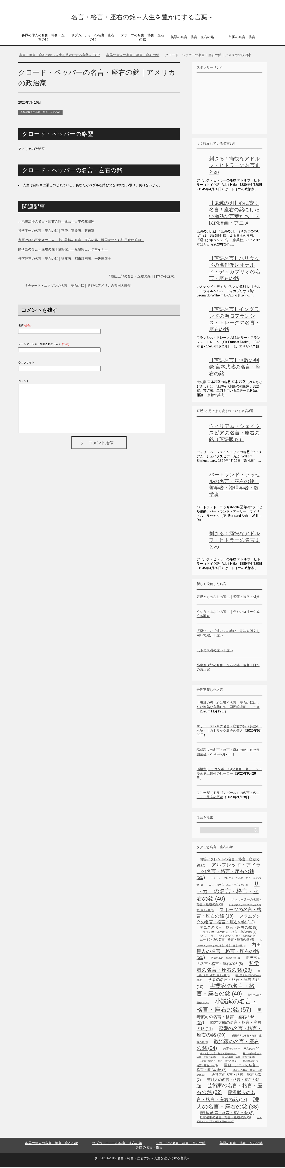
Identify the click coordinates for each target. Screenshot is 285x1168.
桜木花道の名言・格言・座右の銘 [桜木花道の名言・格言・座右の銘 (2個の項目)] (218, 1054)
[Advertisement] (228, 104)
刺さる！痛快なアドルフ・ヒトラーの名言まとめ (234, 166)
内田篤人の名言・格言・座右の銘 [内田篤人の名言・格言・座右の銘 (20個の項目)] (229, 952)
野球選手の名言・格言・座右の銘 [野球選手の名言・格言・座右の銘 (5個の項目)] (225, 1118)
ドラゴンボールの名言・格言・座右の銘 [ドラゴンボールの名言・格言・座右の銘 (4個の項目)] (228, 933)
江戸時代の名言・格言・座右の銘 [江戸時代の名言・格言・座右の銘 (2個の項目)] (218, 1062)
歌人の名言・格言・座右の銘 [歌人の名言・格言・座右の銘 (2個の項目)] (238, 1058)
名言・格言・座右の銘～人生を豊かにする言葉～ (142, 17)
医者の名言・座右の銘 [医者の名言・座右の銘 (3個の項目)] (225, 959)
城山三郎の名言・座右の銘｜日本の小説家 (142, 277)
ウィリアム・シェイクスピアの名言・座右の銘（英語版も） (235, 433)
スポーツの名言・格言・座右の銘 (142, 38)
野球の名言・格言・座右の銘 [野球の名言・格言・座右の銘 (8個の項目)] (227, 1114)
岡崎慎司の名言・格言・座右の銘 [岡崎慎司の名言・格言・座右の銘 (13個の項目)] (229, 1017)
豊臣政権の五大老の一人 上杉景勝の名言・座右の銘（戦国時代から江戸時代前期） (81, 241)
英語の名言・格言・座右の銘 (192, 38)
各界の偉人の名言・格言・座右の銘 (43, 38)
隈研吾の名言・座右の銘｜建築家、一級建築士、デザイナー (63, 250)
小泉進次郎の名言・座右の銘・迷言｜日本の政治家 (56, 222)
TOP (59, 56)
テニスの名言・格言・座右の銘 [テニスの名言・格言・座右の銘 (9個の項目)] (228, 928)
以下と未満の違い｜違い (215, 651)
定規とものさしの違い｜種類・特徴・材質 (228, 598)
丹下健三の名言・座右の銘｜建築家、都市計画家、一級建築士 (64, 259)
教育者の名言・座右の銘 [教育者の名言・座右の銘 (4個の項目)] (241, 1049)
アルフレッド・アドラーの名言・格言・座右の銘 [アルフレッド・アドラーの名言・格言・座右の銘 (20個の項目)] (229, 872)
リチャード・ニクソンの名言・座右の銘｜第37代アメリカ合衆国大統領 (77, 286)
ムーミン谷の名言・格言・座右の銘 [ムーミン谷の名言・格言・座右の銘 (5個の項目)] (227, 940)
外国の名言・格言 (242, 38)
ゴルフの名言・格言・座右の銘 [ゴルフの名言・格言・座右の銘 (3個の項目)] (228, 885)
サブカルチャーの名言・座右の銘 (92, 38)
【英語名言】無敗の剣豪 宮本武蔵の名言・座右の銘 (234, 367)
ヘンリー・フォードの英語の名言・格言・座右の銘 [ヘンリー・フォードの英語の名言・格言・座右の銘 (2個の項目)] (227, 937)
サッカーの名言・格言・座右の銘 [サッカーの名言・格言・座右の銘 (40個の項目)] (228, 892)
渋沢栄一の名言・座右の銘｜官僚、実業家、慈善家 (56, 231)
